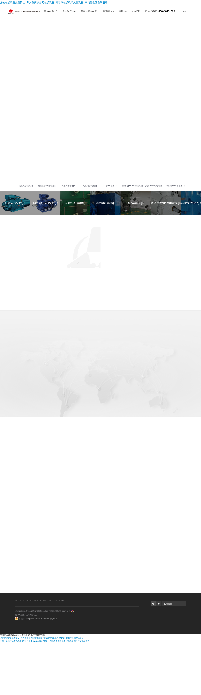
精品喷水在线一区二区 (45, 693)
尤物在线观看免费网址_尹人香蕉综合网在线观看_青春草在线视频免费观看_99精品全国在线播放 (53, 2)
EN (182, 11)
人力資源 (136, 11)
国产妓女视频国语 (81, 693)
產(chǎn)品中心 (69, 11)
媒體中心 (123, 11)
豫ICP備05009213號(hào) (26, 678)
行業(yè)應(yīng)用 (89, 11)
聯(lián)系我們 (151, 11)
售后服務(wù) (108, 11)
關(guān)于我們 (50, 11)
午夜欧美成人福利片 (64, 693)
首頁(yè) (19, 653)
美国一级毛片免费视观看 (10, 693)
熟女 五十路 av (28, 693)
